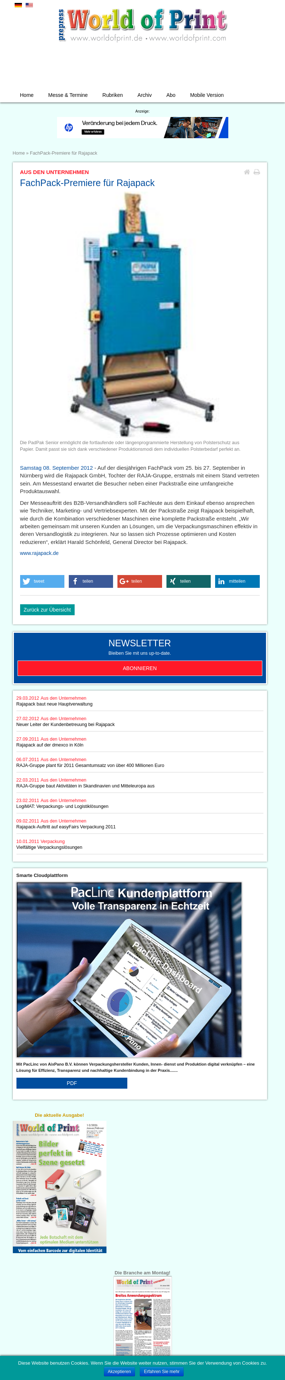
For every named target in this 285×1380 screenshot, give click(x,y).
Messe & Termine (68, 95)
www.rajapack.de (39, 553)
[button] (42, 581)
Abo (171, 95)
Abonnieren (140, 668)
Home (27, 95)
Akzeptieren (119, 1371)
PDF (72, 1083)
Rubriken (112, 95)
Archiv (145, 95)
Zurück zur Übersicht (47, 610)
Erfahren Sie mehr (161, 1371)
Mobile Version (207, 95)
